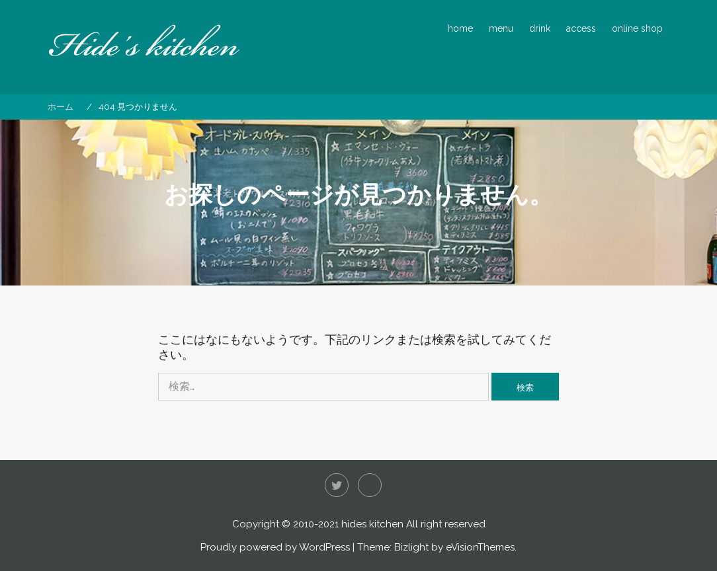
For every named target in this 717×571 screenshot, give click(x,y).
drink (539, 28)
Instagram (370, 485)
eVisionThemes (480, 547)
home (460, 28)
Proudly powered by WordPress (275, 547)
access (581, 28)
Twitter (337, 485)
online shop (637, 28)
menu (501, 28)
